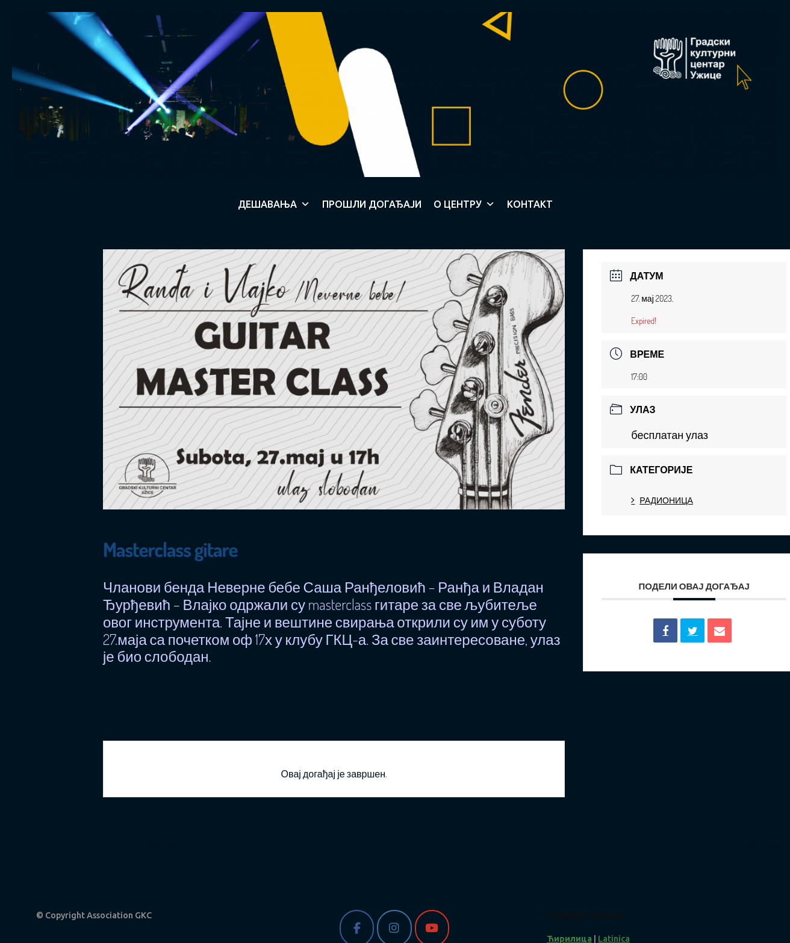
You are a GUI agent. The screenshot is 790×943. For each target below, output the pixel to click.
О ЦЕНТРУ (464, 204)
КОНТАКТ (530, 204)
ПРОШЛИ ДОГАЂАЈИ (371, 204)
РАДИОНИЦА (662, 500)
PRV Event (156, 846)
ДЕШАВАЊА (274, 204)
